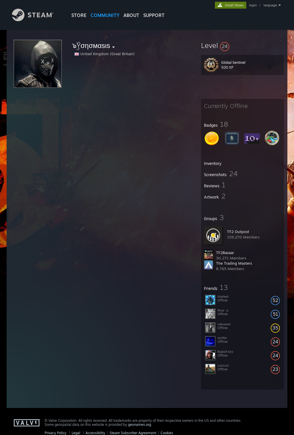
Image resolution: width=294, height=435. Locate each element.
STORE (79, 15)
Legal (76, 433)
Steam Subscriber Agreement (133, 433)
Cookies (167, 433)
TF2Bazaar (225, 252)
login (253, 5)
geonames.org (139, 424)
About (131, 15)
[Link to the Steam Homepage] (37, 19)
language (270, 5)
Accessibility (95, 433)
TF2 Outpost (238, 231)
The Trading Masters (234, 263)
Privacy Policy (55, 433)
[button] (242, 45)
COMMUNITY (105, 15)
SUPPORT (154, 15)
